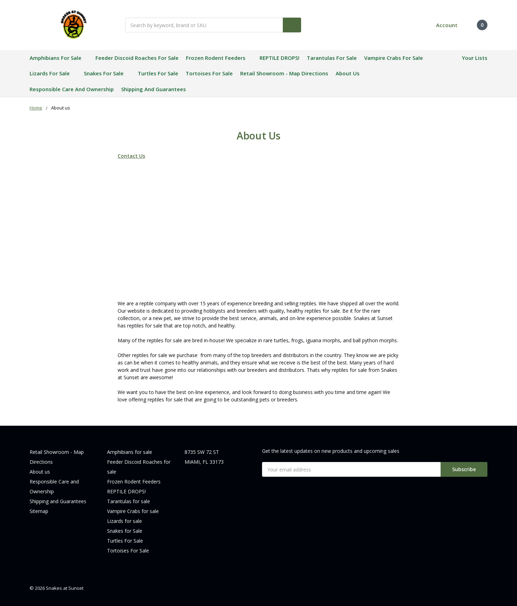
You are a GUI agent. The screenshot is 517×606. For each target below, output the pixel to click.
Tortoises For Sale (209, 73)
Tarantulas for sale (332, 57)
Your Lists (474, 57)
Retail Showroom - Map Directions (284, 73)
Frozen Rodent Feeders (219, 57)
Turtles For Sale (158, 73)
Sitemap (39, 511)
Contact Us (131, 155)
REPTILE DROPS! (279, 57)
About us (348, 73)
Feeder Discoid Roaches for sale (137, 57)
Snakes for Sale (107, 73)
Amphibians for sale (59, 57)
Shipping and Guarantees (153, 89)
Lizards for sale (53, 73)
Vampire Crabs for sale (393, 57)
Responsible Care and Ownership (72, 89)
